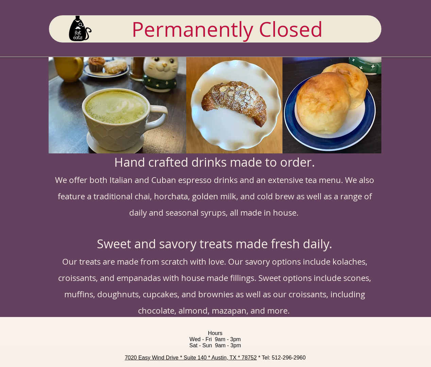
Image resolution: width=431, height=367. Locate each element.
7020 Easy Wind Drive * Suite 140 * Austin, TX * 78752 (191, 358)
